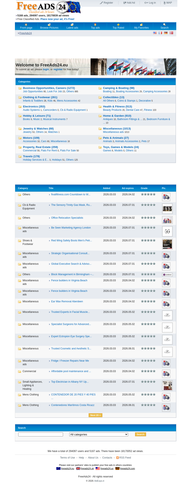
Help (81, 457)
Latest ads (72, 26)
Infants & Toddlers (33, 100)
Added (106, 188)
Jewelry (27, 132)
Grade (144, 188)
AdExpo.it (99, 481)
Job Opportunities (33, 91)
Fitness (148, 109)
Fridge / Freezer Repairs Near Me (70, 360)
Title (51, 188)
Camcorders (50, 109)
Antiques (108, 119)
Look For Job (54, 91)
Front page (26, 26)
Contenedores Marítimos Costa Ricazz (72, 405)
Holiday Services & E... (36, 159)
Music (36, 119)
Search (165, 26)
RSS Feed (125, 457)
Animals (107, 141)
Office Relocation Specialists (67, 217)
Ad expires (128, 188)
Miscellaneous (59, 141)
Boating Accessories (127, 91)
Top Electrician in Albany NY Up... (70, 381)
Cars (43, 141)
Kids (49, 100)
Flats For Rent (49, 150)
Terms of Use (67, 457)
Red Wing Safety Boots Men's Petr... (71, 240)
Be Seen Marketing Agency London (71, 227)
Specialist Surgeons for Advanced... (71, 324)
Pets (144, 141)
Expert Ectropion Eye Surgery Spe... (71, 336)
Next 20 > (95, 415)
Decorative (145, 100)
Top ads (95, 26)
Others (70, 91)
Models (119, 150)
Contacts (107, 457)
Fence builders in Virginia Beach (69, 280)
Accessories (30, 141)
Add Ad (131, 2)
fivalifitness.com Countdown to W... (70, 194)
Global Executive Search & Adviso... (71, 263)
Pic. (164, 188)
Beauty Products (112, 109)
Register (108, 2)
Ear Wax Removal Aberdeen (67, 301)
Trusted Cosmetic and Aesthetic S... (71, 348)
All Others (108, 100)
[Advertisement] (129, 14)
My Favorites (141, 26)
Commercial (30, 150)
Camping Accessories (155, 91)
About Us (93, 457)
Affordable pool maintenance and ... (71, 371)
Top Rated (118, 26)
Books (26, 119)
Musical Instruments (54, 119)
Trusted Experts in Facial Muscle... (70, 312)
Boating (107, 91)
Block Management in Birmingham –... (72, 274)
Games (107, 150)
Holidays (57, 159)
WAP (169, 2)
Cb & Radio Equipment (73, 109)
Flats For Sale (68, 150)
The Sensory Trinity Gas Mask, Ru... (71, 205)
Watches (53, 132)
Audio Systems (31, 109)
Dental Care (133, 109)
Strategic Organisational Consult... (70, 253)
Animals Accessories (126, 141)
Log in (152, 2)
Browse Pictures (49, 26)
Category (23, 188)
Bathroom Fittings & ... (129, 119)
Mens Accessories (67, 100)
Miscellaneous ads (113, 132)
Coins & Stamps (126, 100)
